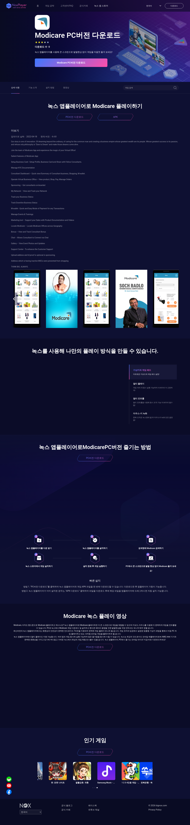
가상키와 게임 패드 (142, 370)
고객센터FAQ (66, 6)
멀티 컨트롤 (138, 398)
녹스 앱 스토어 (101, 6)
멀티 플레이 (138, 383)
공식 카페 (65, 809)
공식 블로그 (66, 805)
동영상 (66, 87)
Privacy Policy (155, 809)
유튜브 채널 (93, 809)
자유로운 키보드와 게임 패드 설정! (146, 374)
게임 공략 (49, 6)
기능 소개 (32, 87)
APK (115, 116)
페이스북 (92, 805)
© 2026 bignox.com (157, 805)
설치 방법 (50, 87)
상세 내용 (15, 87)
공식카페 (83, 6)
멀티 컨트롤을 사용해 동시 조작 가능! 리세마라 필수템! (153, 404)
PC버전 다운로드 (75, 116)
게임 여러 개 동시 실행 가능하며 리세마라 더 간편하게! (153, 389)
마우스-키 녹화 (140, 413)
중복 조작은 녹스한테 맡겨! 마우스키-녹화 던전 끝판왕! (153, 418)
